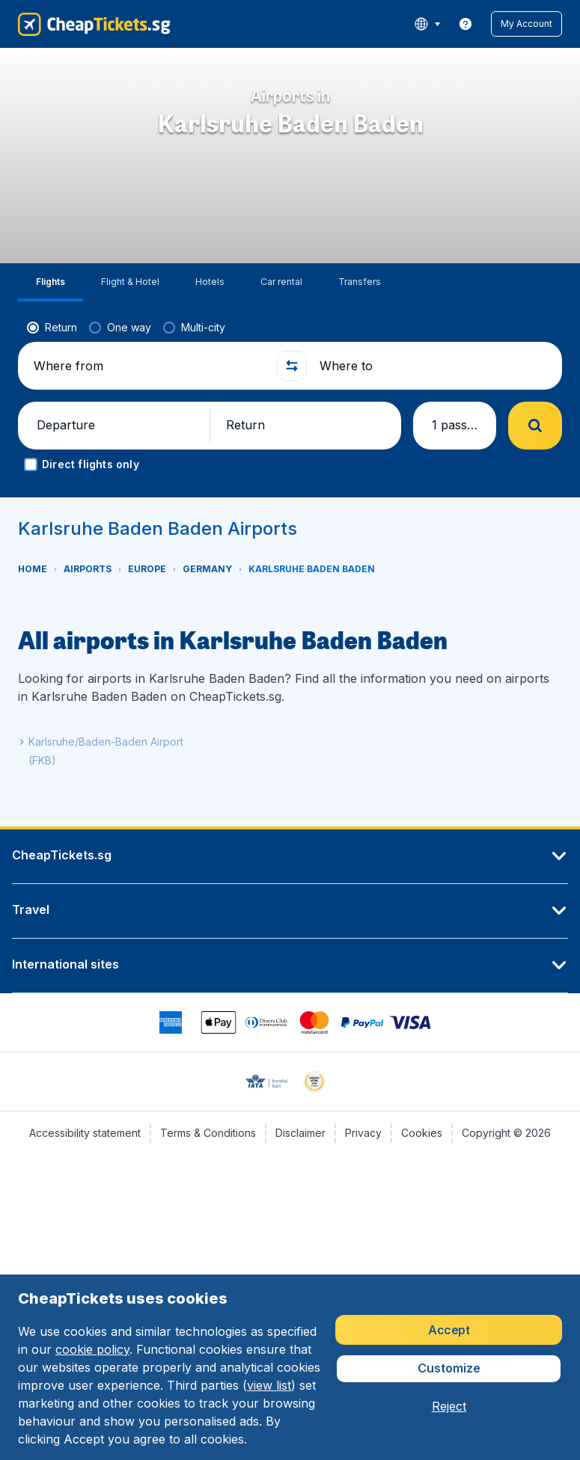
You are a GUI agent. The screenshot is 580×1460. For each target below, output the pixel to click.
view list (269, 1385)
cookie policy (92, 1349)
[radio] (52, 327)
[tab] (50, 282)
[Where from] (149, 366)
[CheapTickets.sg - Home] (94, 24)
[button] (526, 24)
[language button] (427, 23)
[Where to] (435, 366)
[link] (465, 23)
